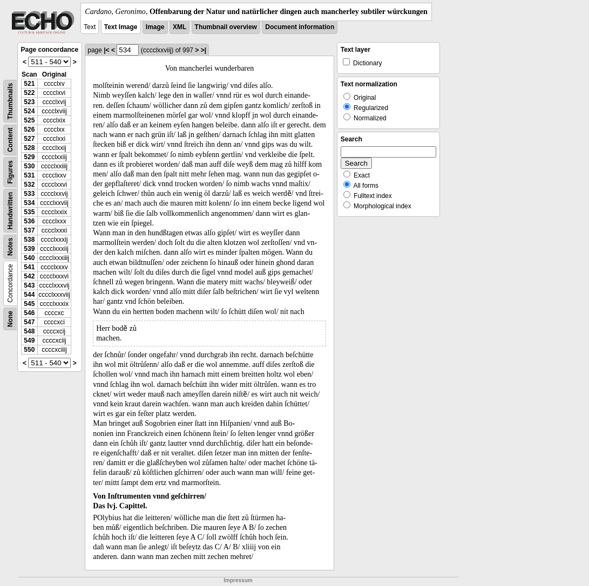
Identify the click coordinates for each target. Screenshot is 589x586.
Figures (10, 171)
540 (29, 258)
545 (29, 304)
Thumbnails (10, 101)
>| (203, 50)
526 (29, 129)
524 (29, 111)
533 (29, 193)
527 (29, 138)
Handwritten (10, 210)
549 (29, 340)
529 (29, 157)
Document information (299, 27)
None (10, 319)
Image (155, 27)
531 (29, 175)
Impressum (238, 580)
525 (29, 120)
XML (179, 27)
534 (29, 203)
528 (29, 148)
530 (29, 166)
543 (29, 285)
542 (29, 276)
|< (106, 50)
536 (29, 221)
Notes (10, 247)
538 (29, 239)
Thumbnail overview (226, 27)
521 (29, 83)
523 (29, 102)
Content (10, 140)
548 (29, 331)
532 (29, 184)
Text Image (121, 27)
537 (29, 230)
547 (29, 322)
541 (29, 267)
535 (29, 212)
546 (29, 313)
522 (29, 93)
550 (29, 349)
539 (29, 249)
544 (29, 294)
